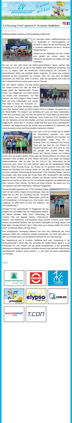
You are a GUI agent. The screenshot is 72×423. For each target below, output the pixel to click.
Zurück (5, 262)
